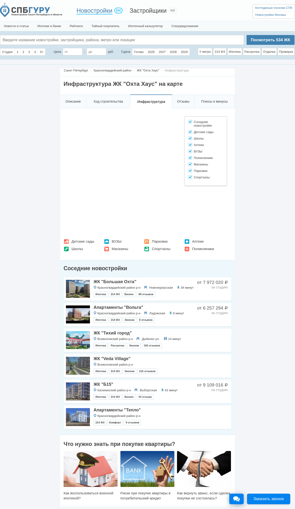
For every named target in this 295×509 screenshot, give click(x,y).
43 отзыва (145, 396)
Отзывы (183, 101)
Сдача (125, 51)
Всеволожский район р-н (115, 339)
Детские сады (82, 241)
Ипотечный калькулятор (145, 26)
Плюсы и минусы (214, 101)
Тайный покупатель (105, 26)
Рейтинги (76, 26)
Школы (77, 249)
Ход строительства (108, 101)
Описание (73, 101)
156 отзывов (152, 345)
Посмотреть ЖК (270, 40)
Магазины (120, 249)
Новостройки (94, 10)
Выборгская (148, 390)
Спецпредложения (184, 26)
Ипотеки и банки (49, 26)
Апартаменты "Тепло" (117, 410)
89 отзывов (146, 294)
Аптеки (198, 241)
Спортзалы (161, 249)
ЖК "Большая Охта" (115, 281)
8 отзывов (146, 319)
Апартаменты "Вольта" (118, 307)
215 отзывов (147, 371)
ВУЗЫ (117, 241)
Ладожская (157, 313)
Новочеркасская (161, 287)
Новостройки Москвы (270, 15)
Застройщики (148, 10)
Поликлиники (203, 249)
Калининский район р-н (114, 390)
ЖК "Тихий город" (113, 333)
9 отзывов (132, 422)
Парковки (159, 241)
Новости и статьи (16, 26)
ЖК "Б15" (103, 384)
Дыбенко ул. (150, 339)
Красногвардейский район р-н (119, 287)
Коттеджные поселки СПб (273, 8)
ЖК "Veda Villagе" (112, 358)
